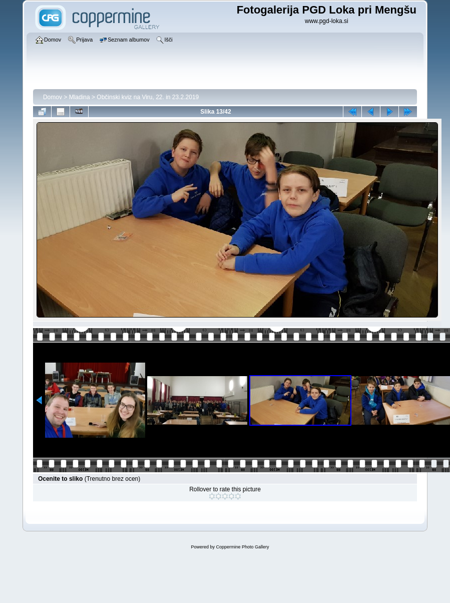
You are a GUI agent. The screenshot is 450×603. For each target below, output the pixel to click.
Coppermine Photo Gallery (242, 546)
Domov (52, 97)
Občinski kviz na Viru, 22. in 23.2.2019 (148, 97)
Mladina (79, 97)
